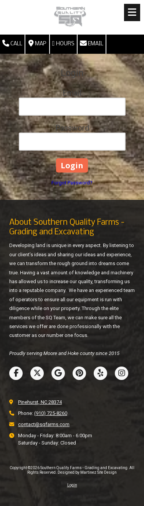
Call (12, 43)
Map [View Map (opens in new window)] (37, 43)
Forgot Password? (72, 183)
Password (72, 128)
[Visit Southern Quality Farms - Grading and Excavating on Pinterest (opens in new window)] (79, 373)
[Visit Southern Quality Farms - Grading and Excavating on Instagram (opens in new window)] (121, 373)
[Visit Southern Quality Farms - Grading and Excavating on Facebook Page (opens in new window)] (16, 373)
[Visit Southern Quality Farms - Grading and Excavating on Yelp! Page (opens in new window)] (100, 373)
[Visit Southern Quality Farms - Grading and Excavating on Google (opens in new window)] (58, 373)
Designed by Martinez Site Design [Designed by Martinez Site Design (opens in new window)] (87, 472)
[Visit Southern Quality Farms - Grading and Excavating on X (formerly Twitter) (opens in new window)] (37, 373)
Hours (63, 43)
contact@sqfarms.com (44, 424)
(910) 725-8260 (50, 413)
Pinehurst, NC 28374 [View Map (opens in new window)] (40, 402)
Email (91, 43)
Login (72, 485)
